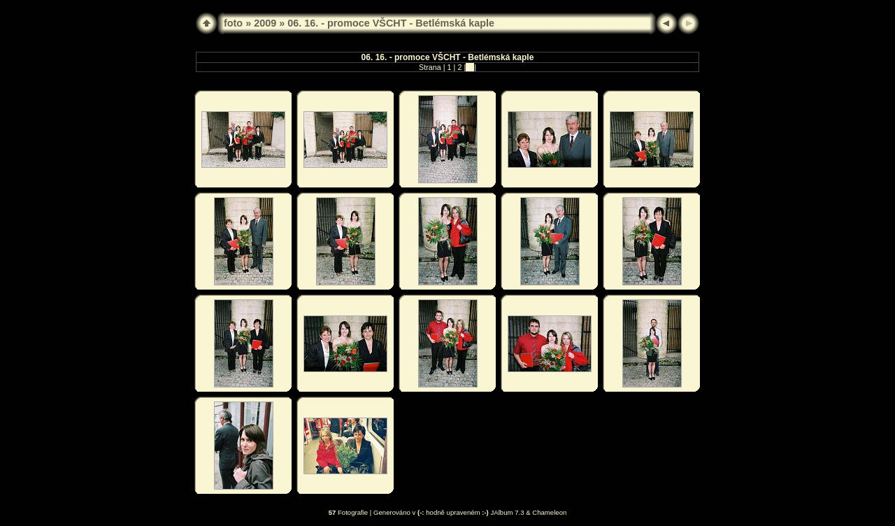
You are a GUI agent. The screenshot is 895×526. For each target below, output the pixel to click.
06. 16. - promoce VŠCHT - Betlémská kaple (390, 23)
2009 (265, 23)
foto (233, 23)
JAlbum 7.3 (507, 512)
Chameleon (549, 512)
